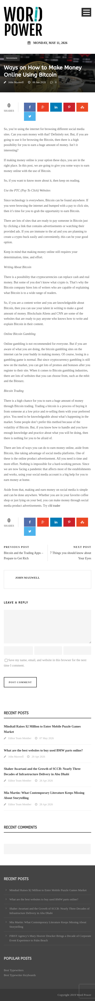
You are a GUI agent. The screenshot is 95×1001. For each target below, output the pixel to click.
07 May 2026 (46, 738)
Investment (11, 57)
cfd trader (54, 505)
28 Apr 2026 (46, 780)
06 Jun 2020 (39, 82)
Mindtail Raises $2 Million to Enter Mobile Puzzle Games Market (47, 890)
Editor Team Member (19, 738)
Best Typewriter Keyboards (20, 975)
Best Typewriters (14, 970)
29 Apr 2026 (38, 756)
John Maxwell (16, 82)
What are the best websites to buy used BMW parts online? (43, 750)
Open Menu (86, 12)
